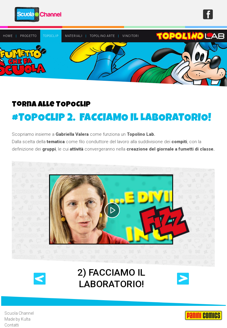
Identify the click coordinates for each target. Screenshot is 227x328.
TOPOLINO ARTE (102, 36)
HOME (8, 36)
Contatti (11, 325)
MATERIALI (73, 36)
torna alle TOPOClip (51, 105)
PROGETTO (28, 36)
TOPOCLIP (51, 36)
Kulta (25, 319)
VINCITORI (130, 36)
